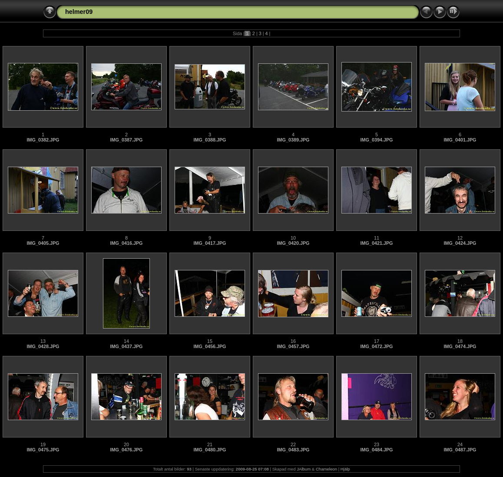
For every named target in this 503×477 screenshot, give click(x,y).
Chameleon (326, 469)
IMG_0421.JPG (376, 243)
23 (376, 444)
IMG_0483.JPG (293, 449)
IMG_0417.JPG (209, 243)
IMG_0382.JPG (42, 139)
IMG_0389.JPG (293, 139)
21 (209, 444)
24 (460, 444)
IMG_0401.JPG (459, 139)
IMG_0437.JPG (126, 346)
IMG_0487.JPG (459, 449)
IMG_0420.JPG (293, 243)
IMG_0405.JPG (42, 243)
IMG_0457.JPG (293, 346)
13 (43, 341)
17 (376, 341)
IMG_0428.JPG (42, 346)
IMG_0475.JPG (42, 449)
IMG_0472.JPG (376, 346)
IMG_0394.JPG (376, 139)
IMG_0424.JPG (459, 243)
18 (460, 341)
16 (293, 341)
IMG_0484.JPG (376, 449)
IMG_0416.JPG (126, 243)
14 (126, 341)
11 (376, 237)
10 (293, 237)
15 (209, 341)
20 (126, 444)
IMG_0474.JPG (459, 346)
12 (460, 237)
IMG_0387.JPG (126, 139)
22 (293, 444)
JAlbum (304, 469)
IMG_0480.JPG (209, 449)
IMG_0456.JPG (209, 346)
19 (43, 444)
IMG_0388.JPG (209, 139)
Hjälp (345, 469)
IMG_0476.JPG (126, 449)
